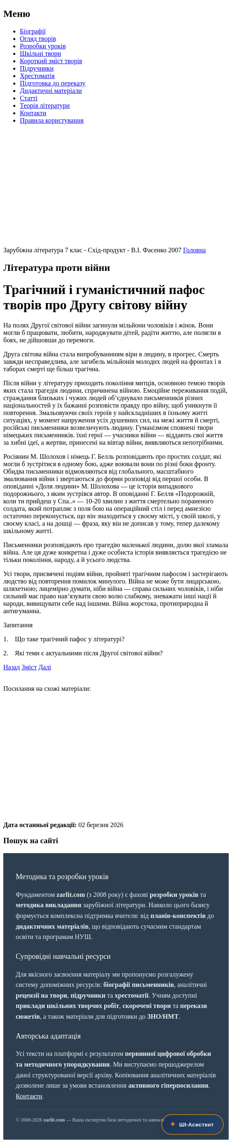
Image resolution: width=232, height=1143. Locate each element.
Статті (29, 98)
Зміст (29, 667)
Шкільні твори (40, 53)
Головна (194, 250)
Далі (44, 667)
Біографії (33, 31)
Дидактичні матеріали (51, 90)
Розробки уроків (43, 46)
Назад (11, 667)
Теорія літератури (45, 105)
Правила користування (52, 120)
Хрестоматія (37, 75)
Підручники (36, 68)
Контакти (33, 112)
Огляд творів (38, 38)
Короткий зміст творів (51, 60)
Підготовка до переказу (53, 83)
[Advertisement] (116, 189)
